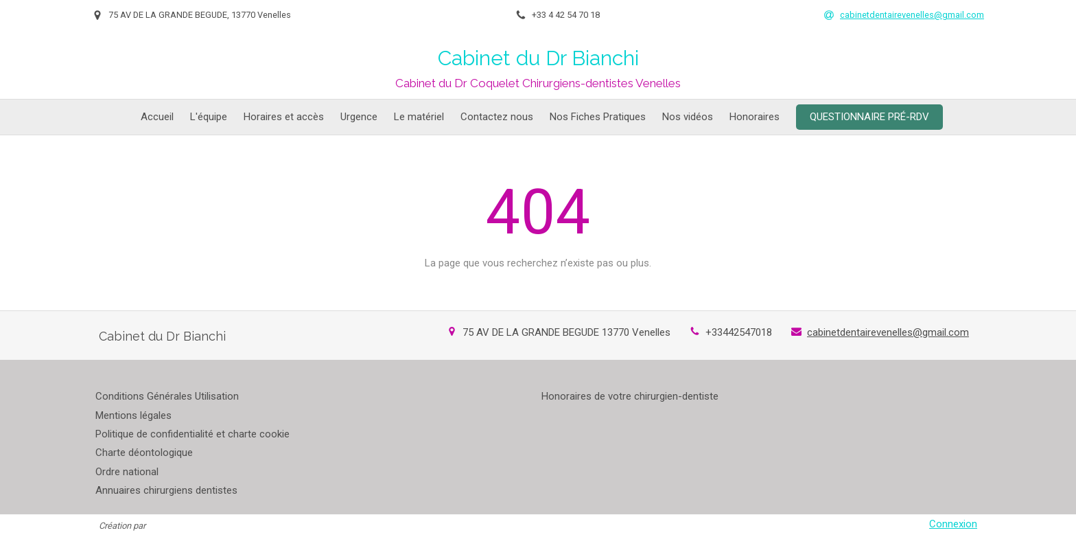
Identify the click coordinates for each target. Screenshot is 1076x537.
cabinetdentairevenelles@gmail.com (888, 332)
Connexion (953, 524)
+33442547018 (738, 332)
